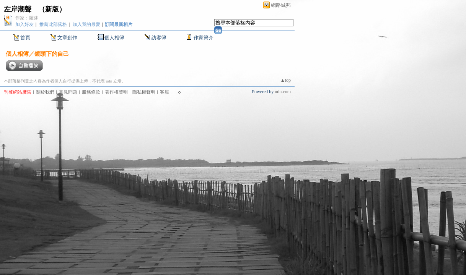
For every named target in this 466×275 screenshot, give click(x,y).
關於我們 (45, 92)
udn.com (283, 91)
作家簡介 (203, 37)
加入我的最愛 (86, 24)
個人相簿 (114, 37)
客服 (164, 92)
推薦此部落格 (53, 24)
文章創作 (67, 37)
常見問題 (68, 92)
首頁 (25, 37)
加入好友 (24, 24)
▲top (285, 80)
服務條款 (91, 92)
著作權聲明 (116, 92)
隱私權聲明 (143, 92)
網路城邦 (281, 5)
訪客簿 (159, 37)
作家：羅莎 (26, 18)
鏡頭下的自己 (51, 53)
